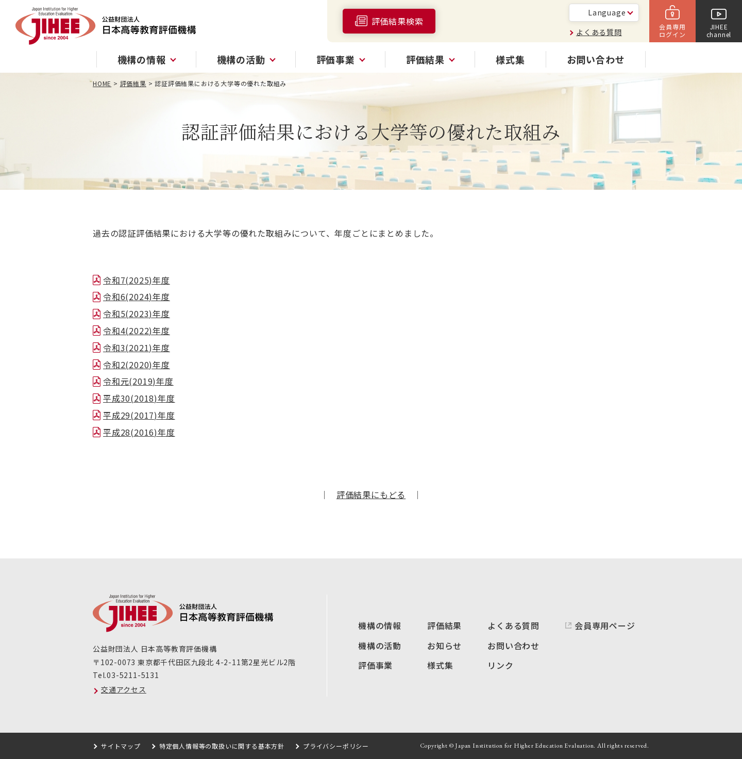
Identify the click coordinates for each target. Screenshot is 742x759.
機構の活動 (379, 645)
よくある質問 (599, 32)
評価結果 (133, 83)
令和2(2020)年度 (136, 364)
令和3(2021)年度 (136, 347)
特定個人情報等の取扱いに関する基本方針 (221, 745)
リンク (500, 665)
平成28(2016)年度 (139, 432)
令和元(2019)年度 (138, 381)
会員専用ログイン (672, 30)
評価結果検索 (398, 21)
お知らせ (444, 645)
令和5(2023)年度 (136, 313)
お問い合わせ (596, 59)
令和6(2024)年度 (136, 296)
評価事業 (375, 665)
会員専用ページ (605, 625)
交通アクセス (123, 689)
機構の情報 (379, 625)
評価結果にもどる (371, 494)
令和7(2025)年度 (136, 280)
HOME (102, 83)
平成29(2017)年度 (139, 415)
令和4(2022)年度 (136, 330)
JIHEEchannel (719, 30)
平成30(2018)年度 (139, 398)
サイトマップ (121, 745)
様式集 (510, 59)
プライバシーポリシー (336, 745)
